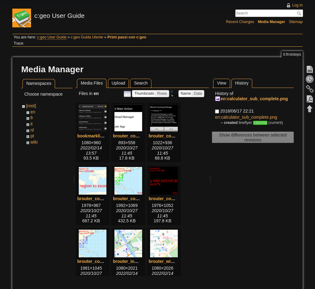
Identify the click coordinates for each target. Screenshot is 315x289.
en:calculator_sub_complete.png (254, 98)
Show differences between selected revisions (253, 137)
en (32, 111)
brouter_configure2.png (173, 135)
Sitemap (296, 22)
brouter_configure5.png (173, 198)
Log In (297, 5)
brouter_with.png (166, 261)
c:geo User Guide (51, 37)
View (221, 83)
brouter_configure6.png (101, 261)
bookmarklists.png (96, 135)
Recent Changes (240, 22)
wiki (34, 142)
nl (32, 130)
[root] (31, 105)
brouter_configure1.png (137, 135)
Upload (118, 83)
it (31, 123)
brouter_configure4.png (137, 198)
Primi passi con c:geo (126, 37)
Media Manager (271, 22)
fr (31, 117)
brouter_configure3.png (101, 198)
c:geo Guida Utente (87, 37)
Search (300, 13)
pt (32, 135)
